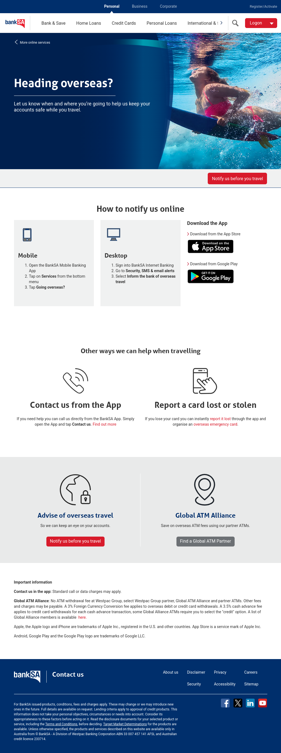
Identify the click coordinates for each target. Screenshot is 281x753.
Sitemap (251, 684)
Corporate (168, 6)
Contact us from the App (75, 405)
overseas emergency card (215, 424)
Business (140, 6)
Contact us (68, 674)
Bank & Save (53, 23)
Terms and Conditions (61, 724)
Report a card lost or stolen (205, 405)
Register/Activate (263, 6)
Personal (111, 6)
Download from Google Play (214, 264)
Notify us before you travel (237, 178)
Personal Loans (162, 23)
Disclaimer (196, 672)
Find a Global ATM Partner (205, 541)
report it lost (220, 419)
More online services (34, 42)
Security (194, 684)
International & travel (207, 23)
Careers (250, 672)
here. (82, 617)
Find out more (104, 424)
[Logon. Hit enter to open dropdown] (261, 23)
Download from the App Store (215, 234)
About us (170, 672)
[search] (236, 23)
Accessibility (224, 684)
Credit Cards (124, 23)
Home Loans (88, 23)
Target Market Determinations (125, 724)
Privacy (220, 672)
